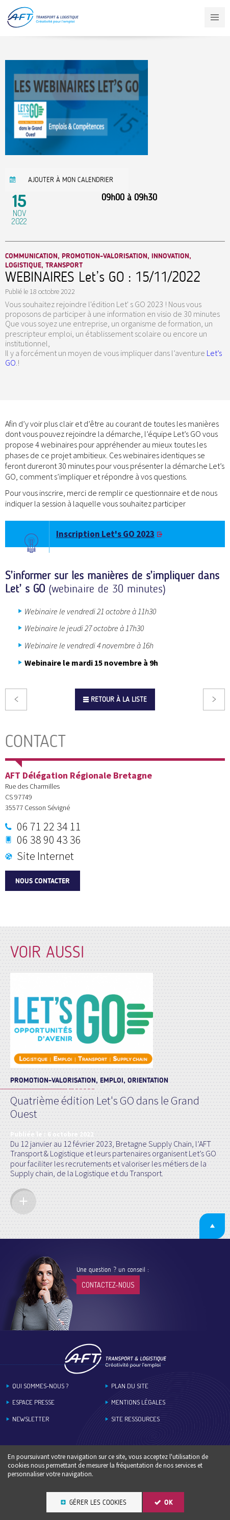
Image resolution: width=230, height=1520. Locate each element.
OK (168, 1502)
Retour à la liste (119, 699)
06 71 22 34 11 (49, 826)
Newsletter (30, 1419)
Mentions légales (138, 1402)
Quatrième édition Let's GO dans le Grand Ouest (104, 1107)
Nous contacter (42, 881)
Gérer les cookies (97, 1502)
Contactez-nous (108, 1284)
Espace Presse (33, 1402)
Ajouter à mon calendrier (70, 179)
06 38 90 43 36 (49, 839)
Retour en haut (212, 1226)
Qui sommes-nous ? (40, 1386)
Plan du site (129, 1386)
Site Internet (45, 856)
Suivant (214, 699)
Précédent (16, 699)
